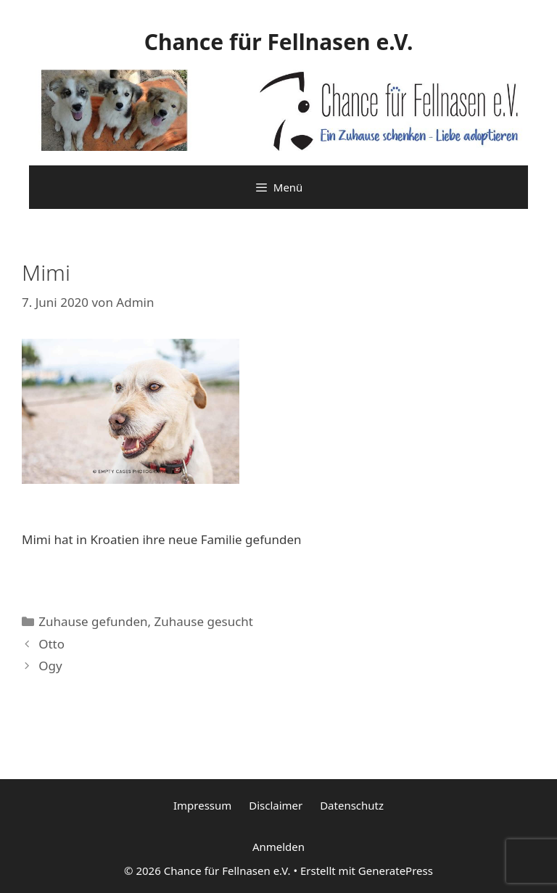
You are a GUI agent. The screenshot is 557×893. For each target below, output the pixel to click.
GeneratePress (395, 870)
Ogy (50, 665)
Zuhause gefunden (92, 621)
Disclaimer (275, 805)
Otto (51, 643)
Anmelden (278, 846)
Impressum (202, 805)
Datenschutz (352, 805)
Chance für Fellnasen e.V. (278, 42)
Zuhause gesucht (203, 621)
